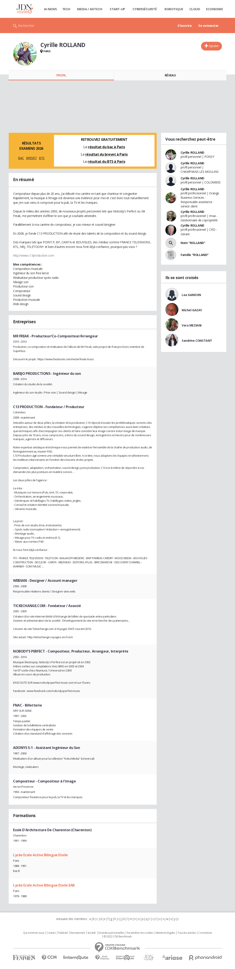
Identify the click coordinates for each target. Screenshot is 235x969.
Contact (51, 932)
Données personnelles (111, 932)
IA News (50, 9)
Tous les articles (187, 932)
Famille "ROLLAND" (195, 255)
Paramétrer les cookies (140, 932)
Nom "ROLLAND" (193, 243)
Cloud (194, 9)
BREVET (31, 158)
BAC (21, 158)
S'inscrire (185, 25)
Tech (66, 9)
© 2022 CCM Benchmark (118, 936)
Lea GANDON (191, 295)
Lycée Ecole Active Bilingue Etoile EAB (44, 885)
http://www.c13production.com (33, 255)
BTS (42, 158)
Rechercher (26, 25)
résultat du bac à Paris (106, 147)
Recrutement (77, 932)
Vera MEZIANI (191, 325)
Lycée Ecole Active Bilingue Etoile (40, 855)
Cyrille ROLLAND (192, 152)
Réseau (170, 75)
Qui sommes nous (33, 932)
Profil (61, 75)
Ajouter (214, 46)
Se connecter (208, 25)
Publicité (63, 932)
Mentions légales (165, 932)
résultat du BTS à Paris (106, 161)
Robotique (173, 9)
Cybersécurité (145, 9)
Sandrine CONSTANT (197, 340)
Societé (91, 932)
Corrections (205, 932)
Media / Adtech (89, 9)
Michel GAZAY (192, 310)
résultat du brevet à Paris (106, 154)
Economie (214, 9)
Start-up (117, 9)
